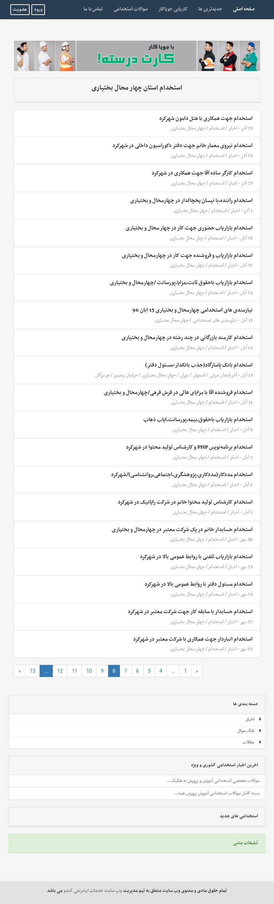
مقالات (252, 742)
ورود (38, 10)
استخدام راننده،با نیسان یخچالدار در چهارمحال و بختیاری (191, 200)
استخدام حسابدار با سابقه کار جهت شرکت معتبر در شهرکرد (190, 611)
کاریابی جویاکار (173, 9)
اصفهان (199, 375)
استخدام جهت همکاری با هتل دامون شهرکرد (206, 118)
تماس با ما (93, 9)
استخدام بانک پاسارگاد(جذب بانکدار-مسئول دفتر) (199, 365)
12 (60, 671)
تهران (184, 375)
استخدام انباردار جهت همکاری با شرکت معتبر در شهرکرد (193, 639)
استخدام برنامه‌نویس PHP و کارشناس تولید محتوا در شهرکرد (189, 447)
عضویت (20, 10)
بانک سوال (250, 731)
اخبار (232, 128)
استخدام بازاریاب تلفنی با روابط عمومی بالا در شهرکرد (196, 556)
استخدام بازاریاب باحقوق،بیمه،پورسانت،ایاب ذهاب (198, 419)
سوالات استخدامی (130, 9)
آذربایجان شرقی (223, 375)
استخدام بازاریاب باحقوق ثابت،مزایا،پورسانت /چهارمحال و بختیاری (181, 282)
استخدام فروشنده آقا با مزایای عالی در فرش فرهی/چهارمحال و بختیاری (178, 392)
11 (74, 671)
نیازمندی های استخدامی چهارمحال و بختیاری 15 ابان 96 (192, 310)
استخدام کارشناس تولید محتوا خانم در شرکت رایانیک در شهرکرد (185, 502)
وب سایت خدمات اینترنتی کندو (93, 891)
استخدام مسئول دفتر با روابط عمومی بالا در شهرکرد (198, 584)
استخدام (216, 128)
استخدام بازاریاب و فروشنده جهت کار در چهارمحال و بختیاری (187, 255)
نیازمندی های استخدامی (215, 320)
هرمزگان (102, 375)
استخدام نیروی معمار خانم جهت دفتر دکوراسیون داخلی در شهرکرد (182, 145)
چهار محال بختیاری (188, 128)
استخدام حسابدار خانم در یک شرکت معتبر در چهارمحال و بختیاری (182, 529)
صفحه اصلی (241, 9)
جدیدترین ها (210, 9)
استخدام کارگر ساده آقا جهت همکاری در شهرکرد (202, 173)
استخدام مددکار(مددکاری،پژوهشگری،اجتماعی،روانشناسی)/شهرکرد (182, 474)
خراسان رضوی (125, 375)
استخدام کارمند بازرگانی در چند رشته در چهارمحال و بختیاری (187, 337)
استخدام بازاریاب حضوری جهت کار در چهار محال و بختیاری (189, 228)
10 (89, 671)
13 (33, 671)
